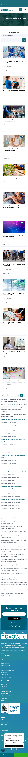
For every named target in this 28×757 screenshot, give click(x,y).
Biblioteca (4, 724)
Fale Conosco (5, 730)
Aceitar (14, 746)
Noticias (4, 700)
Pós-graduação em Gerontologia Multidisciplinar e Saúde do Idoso (11, 206)
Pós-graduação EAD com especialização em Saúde (13, 419)
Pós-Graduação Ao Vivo (7, 668)
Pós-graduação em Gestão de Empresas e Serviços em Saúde (13, 294)
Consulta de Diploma (6, 695)
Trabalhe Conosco (6, 733)
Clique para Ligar (7, 755)
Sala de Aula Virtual (14, 2)
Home (9, 21)
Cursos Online (5, 693)
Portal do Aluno (5, 719)
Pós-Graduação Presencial (8, 670)
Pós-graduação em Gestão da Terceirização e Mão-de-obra (14, 264)
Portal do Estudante (5, 2)
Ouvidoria (4, 735)
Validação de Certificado (6, 4)
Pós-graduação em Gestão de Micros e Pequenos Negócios (12, 323)
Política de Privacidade (14, 740)
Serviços (4, 689)
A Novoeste (5, 684)
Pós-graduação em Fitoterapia (10, 178)
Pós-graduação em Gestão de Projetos (12, 381)
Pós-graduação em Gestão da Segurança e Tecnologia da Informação (13, 235)
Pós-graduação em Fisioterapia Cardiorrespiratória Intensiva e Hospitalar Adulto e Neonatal (13, 61)
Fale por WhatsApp (21, 755)
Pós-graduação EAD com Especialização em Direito (13, 499)
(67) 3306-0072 (7, 656)
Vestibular (4, 686)
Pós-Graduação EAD (6, 665)
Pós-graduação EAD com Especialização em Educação (14, 471)
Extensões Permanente (7, 674)
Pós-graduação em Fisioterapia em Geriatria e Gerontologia (14, 91)
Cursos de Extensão (6, 691)
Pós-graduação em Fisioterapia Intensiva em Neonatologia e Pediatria (14, 149)
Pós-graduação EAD (16, 404)
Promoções (4, 698)
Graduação (4, 672)
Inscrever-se (14, 618)
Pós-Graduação (5, 663)
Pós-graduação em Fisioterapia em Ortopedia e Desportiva (11, 120)
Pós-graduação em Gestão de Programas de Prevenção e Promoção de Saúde (14, 352)
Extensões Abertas (6, 677)
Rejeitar (14, 742)
